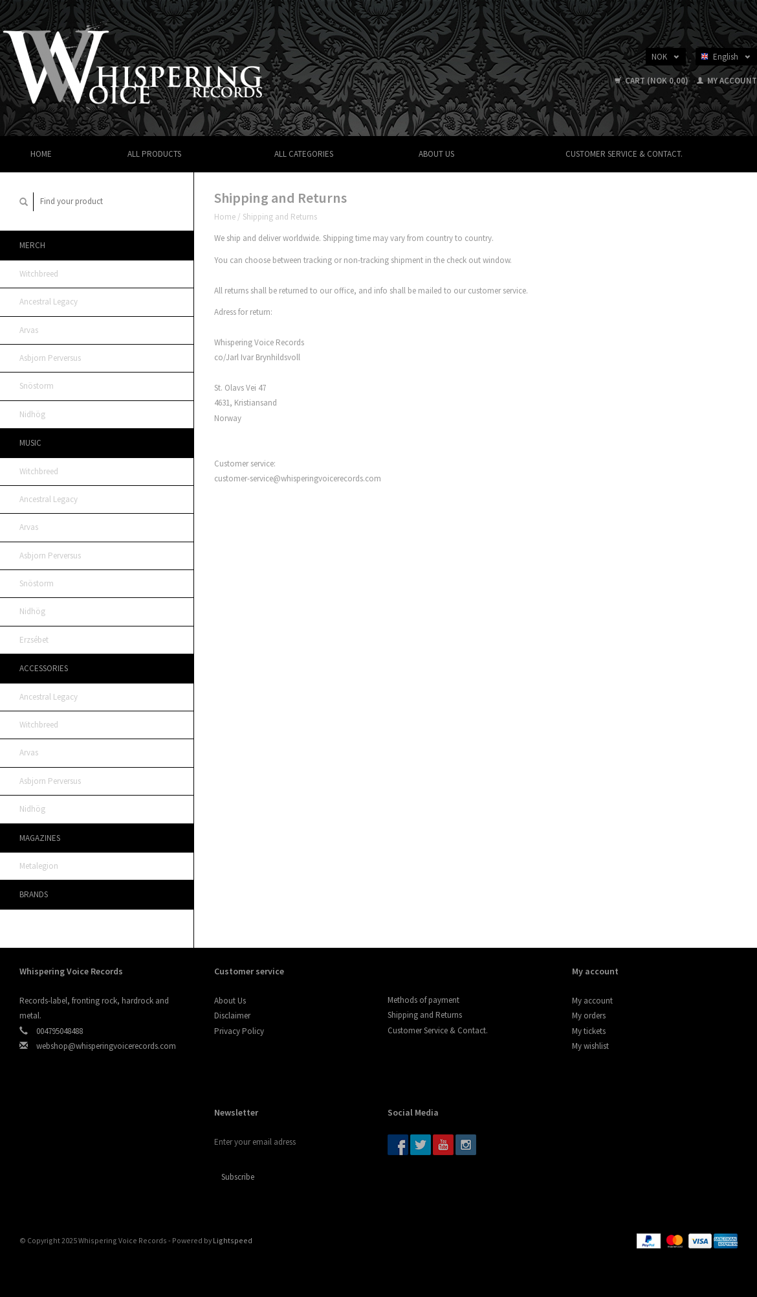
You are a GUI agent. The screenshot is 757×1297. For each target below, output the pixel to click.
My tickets (589, 1031)
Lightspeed (232, 1240)
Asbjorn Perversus (50, 357)
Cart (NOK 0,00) (652, 80)
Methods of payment (423, 999)
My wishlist (590, 1045)
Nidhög (32, 414)
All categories (303, 153)
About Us (436, 153)
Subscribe (237, 1176)
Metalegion (38, 865)
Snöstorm (36, 385)
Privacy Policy (239, 1031)
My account (727, 80)
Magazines (39, 838)
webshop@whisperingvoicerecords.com (106, 1045)
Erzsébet (34, 639)
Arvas (28, 330)
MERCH (32, 245)
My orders (589, 1015)
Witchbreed (38, 273)
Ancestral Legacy (48, 301)
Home (41, 153)
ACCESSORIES (43, 668)
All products (154, 153)
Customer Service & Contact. (624, 153)
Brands (33, 894)
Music (30, 442)
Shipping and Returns (280, 216)
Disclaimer (232, 1015)
